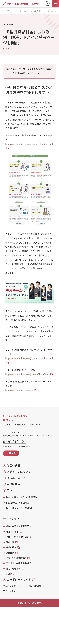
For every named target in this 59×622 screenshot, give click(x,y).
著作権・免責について (13, 586)
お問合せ (11, 453)
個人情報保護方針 (37, 586)
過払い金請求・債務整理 (17, 526)
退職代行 (10, 552)
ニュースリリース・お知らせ (29, 10)
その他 (9, 573)
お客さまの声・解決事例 (17, 502)
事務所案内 (13, 484)
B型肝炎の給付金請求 (16, 557)
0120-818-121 (14, 442)
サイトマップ (9, 591)
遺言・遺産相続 (13, 568)
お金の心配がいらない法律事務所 (21, 497)
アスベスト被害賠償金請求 (18, 563)
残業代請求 (11, 547)
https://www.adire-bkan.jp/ (19, 389)
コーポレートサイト (19, 579)
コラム (11, 490)
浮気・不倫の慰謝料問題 (17, 536)
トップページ (7, 10)
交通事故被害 (12, 531)
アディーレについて (19, 472)
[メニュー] (55, 3)
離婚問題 (10, 542)
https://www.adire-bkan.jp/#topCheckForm (27, 374)
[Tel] (48, 3)
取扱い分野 (13, 465)
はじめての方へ (16, 478)
